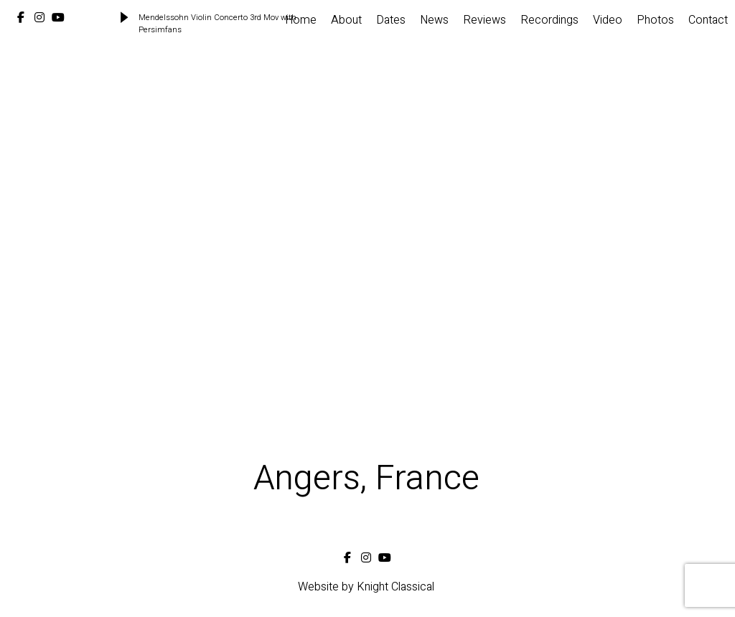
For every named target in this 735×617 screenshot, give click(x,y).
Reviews (484, 20)
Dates (391, 20)
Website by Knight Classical (366, 586)
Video (607, 20)
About (346, 20)
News (434, 20)
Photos (655, 20)
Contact (708, 20)
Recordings (549, 20)
